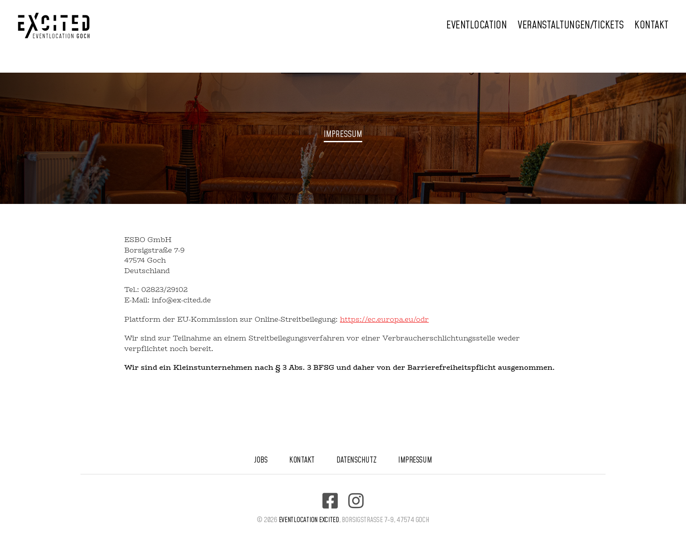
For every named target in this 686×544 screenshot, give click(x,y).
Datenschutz (356, 460)
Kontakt (651, 25)
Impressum (415, 460)
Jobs (260, 460)
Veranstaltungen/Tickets (570, 25)
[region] (343, 138)
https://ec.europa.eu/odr (384, 319)
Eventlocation (476, 25)
